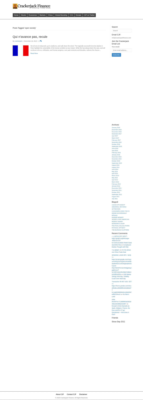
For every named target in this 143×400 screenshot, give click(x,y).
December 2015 (117, 157)
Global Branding (61, 15)
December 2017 (117, 134)
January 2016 (116, 155)
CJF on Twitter (89, 15)
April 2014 (115, 173)
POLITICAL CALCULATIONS (120, 226)
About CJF (60, 394)
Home (16, 15)
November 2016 (117, 142)
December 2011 (117, 188)
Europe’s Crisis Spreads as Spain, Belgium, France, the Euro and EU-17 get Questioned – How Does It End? (121, 310)
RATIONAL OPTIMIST (118, 228)
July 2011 (115, 198)
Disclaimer (83, 394)
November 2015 (117, 159)
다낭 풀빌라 (116, 250)
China (50, 15)
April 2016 (115, 150)
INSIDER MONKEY (118, 217)
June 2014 (115, 169)
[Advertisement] (91, 6)
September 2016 (117, 146)
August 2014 (115, 167)
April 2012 (115, 180)
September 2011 (117, 194)
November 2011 (117, 190)
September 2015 (117, 163)
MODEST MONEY (117, 221)
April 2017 (115, 136)
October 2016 (116, 144)
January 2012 (116, 186)
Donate (78, 15)
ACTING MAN (116, 209)
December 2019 (117, 129)
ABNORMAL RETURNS (119, 207)
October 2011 (116, 192)
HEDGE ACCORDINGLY (119, 213)
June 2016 (115, 148)
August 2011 (115, 196)
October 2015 (116, 161)
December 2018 (117, 132)
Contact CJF (71, 394)
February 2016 (116, 152)
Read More (34, 53)
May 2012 (115, 178)
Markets (42, 15)
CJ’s (71, 15)
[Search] (122, 30)
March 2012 (115, 182)
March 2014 (115, 175)
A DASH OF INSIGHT (118, 205)
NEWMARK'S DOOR (118, 223)
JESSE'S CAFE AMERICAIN (120, 219)
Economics (33, 15)
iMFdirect (114, 215)
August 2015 (115, 165)
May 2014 (115, 171)
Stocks (23, 15)
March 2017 (115, 138)
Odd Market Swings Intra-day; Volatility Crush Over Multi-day (121, 277)
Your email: (116, 47)
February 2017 (116, 140)
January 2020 (116, 127)
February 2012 (116, 184)
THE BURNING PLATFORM (120, 230)
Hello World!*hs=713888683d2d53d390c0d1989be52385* (121, 302)
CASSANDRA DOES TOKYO (121, 211)
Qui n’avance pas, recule (30, 36)
